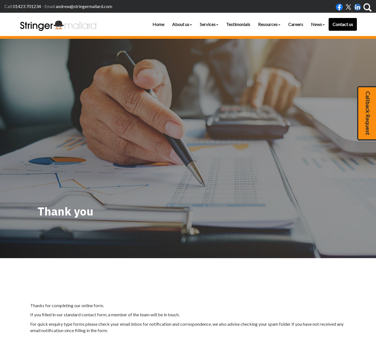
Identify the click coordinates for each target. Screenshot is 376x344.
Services (209, 24)
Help (266, 318)
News (318, 24)
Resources (269, 24)
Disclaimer (236, 318)
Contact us (342, 24)
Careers (295, 24)
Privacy (254, 318)
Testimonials (238, 24)
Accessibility (215, 318)
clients (296, 318)
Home (158, 24)
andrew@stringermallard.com (84, 6)
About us (182, 24)
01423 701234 (27, 6)
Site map (280, 318)
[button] (366, 113)
